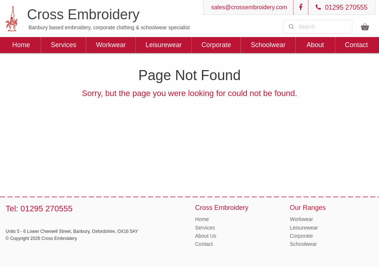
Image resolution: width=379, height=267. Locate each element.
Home (21, 45)
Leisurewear (163, 45)
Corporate (216, 45)
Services (63, 45)
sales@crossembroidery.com (248, 7)
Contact (356, 45)
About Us (206, 236)
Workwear (111, 45)
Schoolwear (268, 45)
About (315, 45)
